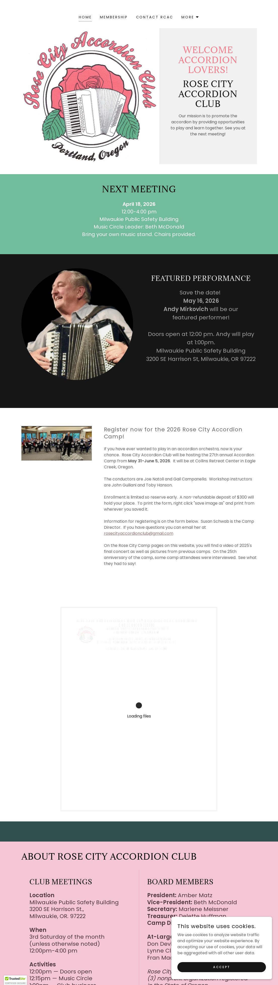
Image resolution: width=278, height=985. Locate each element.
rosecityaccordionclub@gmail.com (138, 533)
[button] (190, 17)
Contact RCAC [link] (155, 17)
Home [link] (85, 17)
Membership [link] (114, 17)
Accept (221, 977)
